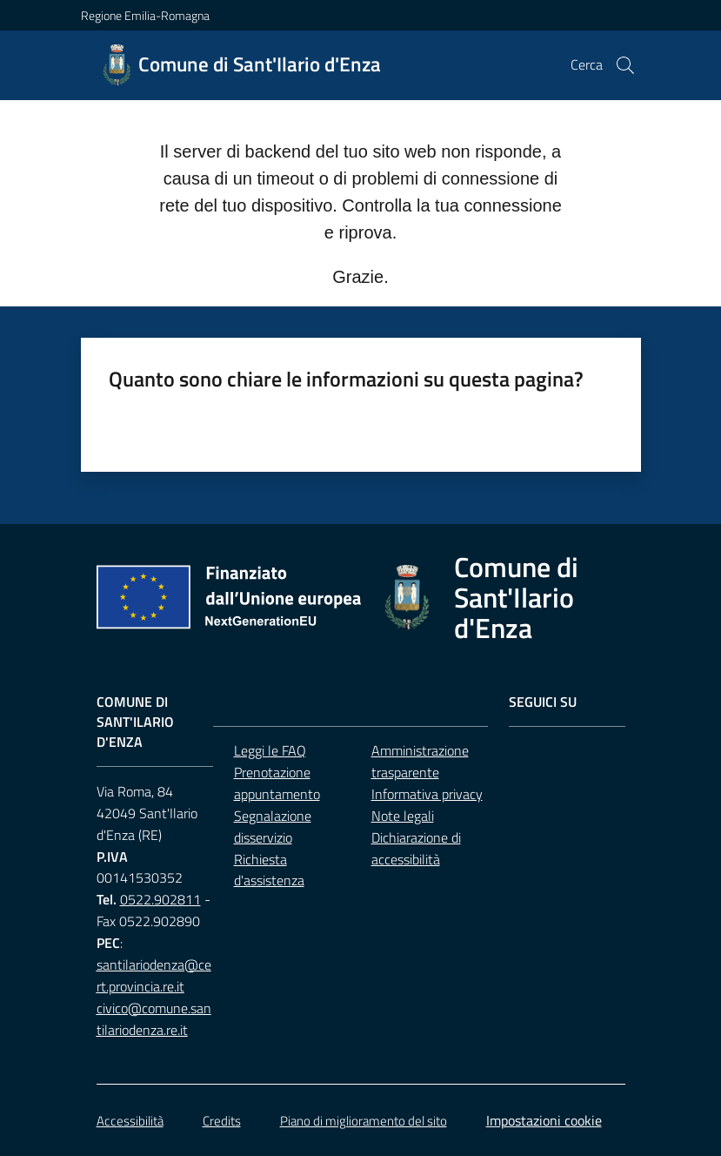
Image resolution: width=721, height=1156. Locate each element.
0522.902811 (160, 899)
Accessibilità (130, 1121)
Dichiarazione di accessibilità (416, 848)
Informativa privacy (427, 793)
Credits (222, 1121)
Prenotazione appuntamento (277, 783)
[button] (625, 65)
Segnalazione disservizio (272, 826)
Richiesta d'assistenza (269, 870)
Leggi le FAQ (270, 750)
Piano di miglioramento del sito (363, 1121)
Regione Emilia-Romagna (145, 15)
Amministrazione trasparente (420, 761)
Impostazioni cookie (544, 1120)
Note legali (402, 815)
